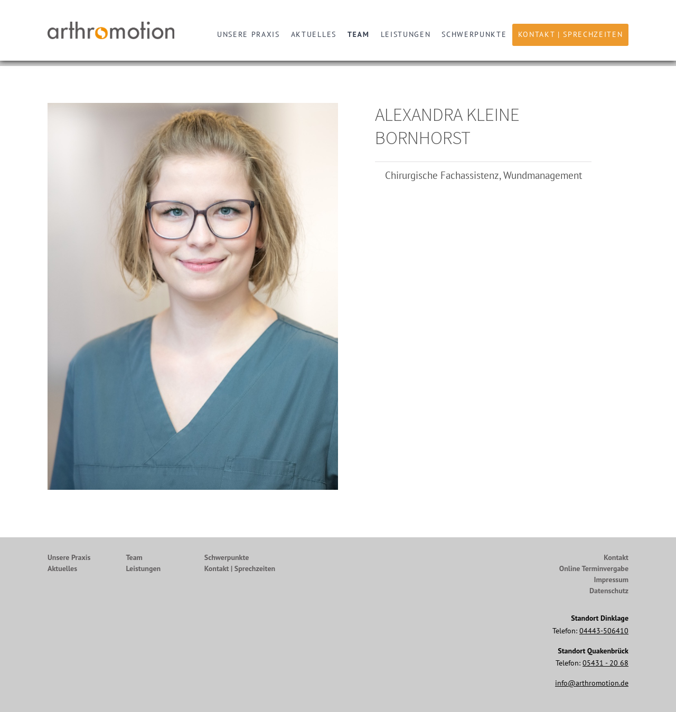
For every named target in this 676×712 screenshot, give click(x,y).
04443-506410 (603, 630)
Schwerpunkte (474, 34)
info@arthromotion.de (591, 683)
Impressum (611, 579)
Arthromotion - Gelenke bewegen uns (114, 30)
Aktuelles (313, 34)
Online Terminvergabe (593, 568)
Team (359, 34)
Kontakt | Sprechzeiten (570, 34)
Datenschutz (608, 590)
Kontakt (616, 557)
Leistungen (406, 34)
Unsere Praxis (248, 34)
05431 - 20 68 (605, 663)
